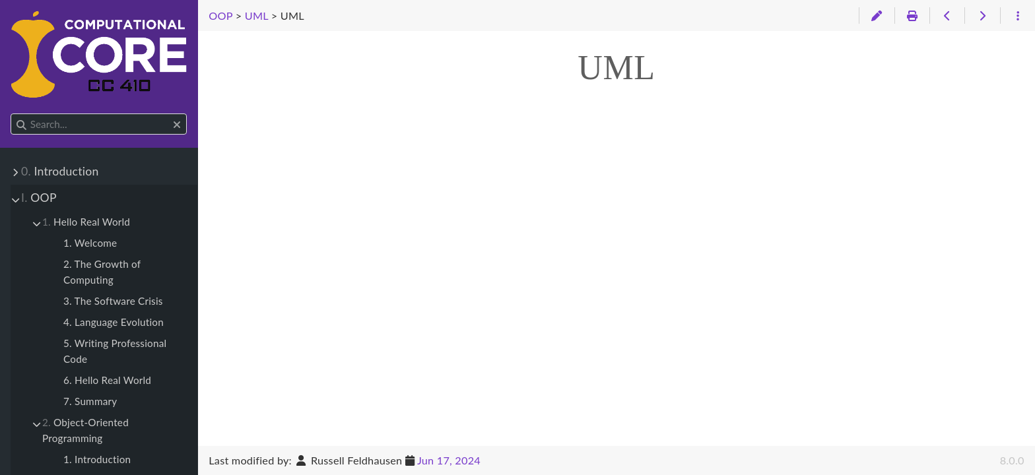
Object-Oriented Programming (85, 430)
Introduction (59, 171)
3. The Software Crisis (113, 301)
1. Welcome (90, 243)
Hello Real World (86, 222)
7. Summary (90, 401)
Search (11, 113)
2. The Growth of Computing (102, 272)
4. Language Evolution (113, 322)
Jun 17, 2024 (449, 460)
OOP (39, 198)
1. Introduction (97, 459)
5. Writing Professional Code (114, 351)
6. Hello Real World (107, 380)
